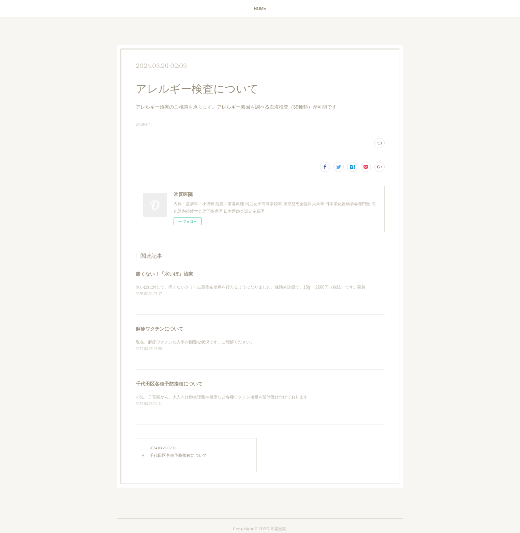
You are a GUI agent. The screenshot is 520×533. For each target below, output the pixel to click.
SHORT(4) (144, 124)
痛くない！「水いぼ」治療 (164, 274)
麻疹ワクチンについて (159, 329)
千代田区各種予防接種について (169, 384)
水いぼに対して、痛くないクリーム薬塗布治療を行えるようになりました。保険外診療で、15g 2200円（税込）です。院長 (251, 287)
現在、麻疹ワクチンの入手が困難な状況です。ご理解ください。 (195, 342)
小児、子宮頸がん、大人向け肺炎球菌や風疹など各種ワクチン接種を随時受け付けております (222, 397)
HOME (260, 8)
